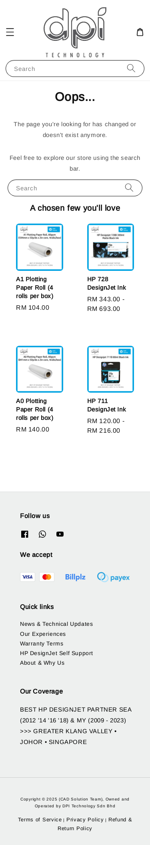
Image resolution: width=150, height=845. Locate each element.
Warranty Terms (41, 643)
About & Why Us (42, 662)
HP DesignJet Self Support (56, 653)
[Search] (131, 68)
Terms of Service (40, 820)
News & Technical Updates (56, 624)
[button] (10, 32)
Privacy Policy (85, 820)
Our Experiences (43, 634)
